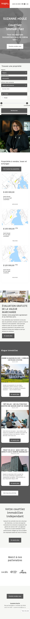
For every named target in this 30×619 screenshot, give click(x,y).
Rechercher (14, 110)
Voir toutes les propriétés (11, 169)
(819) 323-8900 (8, 607)
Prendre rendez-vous (15, 46)
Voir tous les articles (9, 493)
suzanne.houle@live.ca (19, 607)
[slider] (1, 103)
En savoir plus (8, 336)
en (22, 4)
